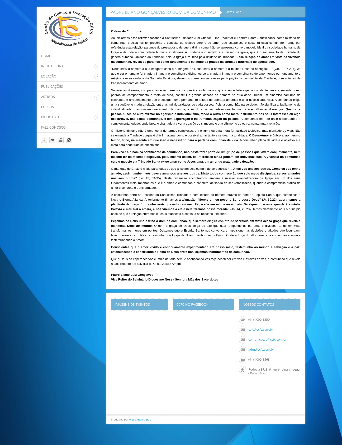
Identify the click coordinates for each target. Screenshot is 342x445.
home (46, 55)
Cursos (47, 107)
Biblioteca (50, 117)
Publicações (52, 86)
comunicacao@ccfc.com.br (267, 339)
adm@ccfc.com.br (261, 349)
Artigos (48, 96)
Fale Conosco (53, 127)
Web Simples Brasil (140, 419)
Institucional (53, 66)
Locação (48, 76)
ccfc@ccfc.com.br (260, 329)
